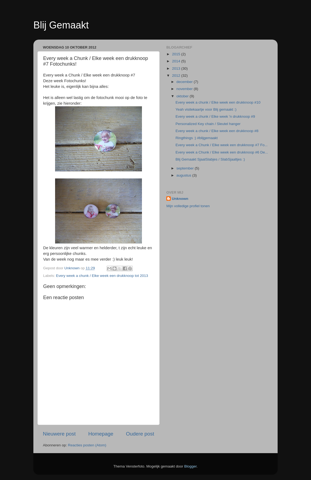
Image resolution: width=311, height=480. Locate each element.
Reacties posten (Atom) (87, 445)
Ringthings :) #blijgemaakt (197, 138)
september (185, 168)
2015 (176, 54)
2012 (176, 75)
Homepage (100, 434)
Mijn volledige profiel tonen (188, 206)
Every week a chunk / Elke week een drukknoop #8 (217, 131)
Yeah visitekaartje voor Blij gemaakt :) (206, 109)
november (185, 89)
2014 (176, 61)
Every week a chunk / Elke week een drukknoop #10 (218, 102)
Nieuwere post (59, 434)
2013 (176, 68)
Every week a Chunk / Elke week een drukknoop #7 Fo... (222, 145)
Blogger (190, 466)
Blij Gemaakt (61, 25)
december (185, 82)
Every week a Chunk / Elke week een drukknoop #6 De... (222, 152)
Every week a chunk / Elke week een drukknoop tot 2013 (102, 276)
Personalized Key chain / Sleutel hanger (208, 124)
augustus (184, 175)
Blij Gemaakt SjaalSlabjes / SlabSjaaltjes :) (210, 159)
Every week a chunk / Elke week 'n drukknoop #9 (215, 116)
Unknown (180, 199)
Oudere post (140, 434)
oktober (183, 96)
